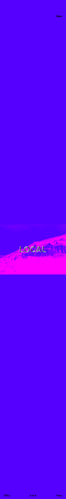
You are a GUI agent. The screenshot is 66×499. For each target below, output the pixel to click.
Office (7, 495)
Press (59, 495)
